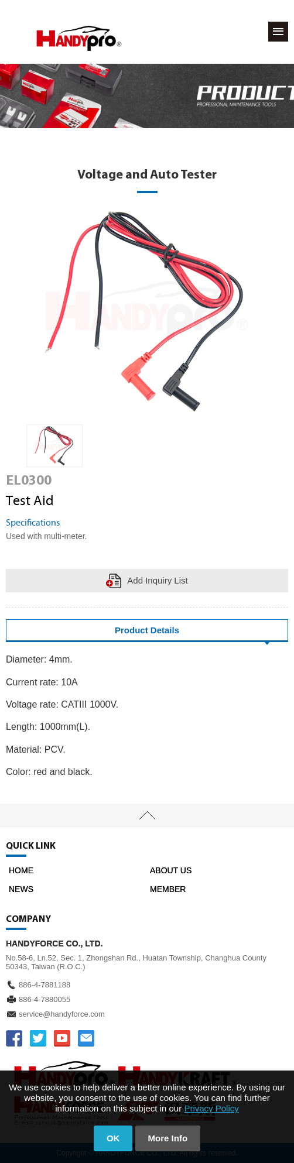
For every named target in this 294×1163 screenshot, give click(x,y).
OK (113, 1138)
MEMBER (168, 889)
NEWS (21, 889)
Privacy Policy (211, 1108)
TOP (147, 815)
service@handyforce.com (62, 1014)
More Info (168, 1138)
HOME (21, 870)
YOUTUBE (62, 1038)
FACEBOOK (14, 1038)
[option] (54, 445)
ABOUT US (171, 870)
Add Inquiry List (157, 580)
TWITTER (38, 1038)
